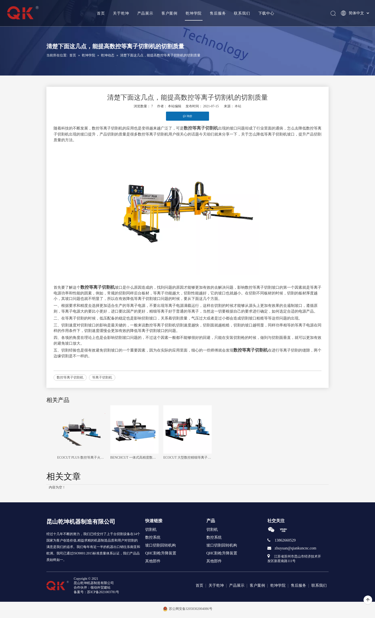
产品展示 (145, 13)
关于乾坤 (121, 13)
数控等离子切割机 (70, 377)
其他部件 (152, 561)
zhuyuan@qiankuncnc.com (295, 548)
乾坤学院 (193, 13)
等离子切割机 (102, 377)
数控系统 (152, 537)
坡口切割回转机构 (160, 545)
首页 (101, 13)
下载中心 (266, 13)
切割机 (151, 529)
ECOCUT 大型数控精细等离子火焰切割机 (187, 457)
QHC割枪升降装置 (160, 553)
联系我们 (242, 13)
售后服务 (218, 13)
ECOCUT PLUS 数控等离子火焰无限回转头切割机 (81, 457)
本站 (238, 106)
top (368, 600)
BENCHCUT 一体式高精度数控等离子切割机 (134, 457)
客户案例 (169, 13)
